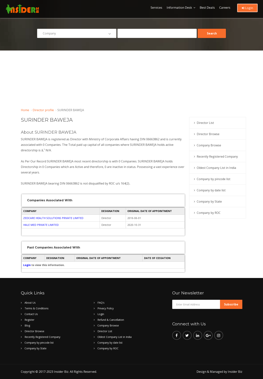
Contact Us (31, 314)
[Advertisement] (131, 78)
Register (29, 319)
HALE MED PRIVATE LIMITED (41, 225)
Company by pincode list (213, 179)
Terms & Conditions (37, 308)
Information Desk (179, 7)
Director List (205, 123)
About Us (30, 302)
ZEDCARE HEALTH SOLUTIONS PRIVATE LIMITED (53, 218)
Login (247, 8)
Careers (224, 7)
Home (25, 110)
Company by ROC (209, 213)
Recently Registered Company (217, 156)
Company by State (209, 201)
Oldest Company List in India (216, 168)
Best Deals (207, 7)
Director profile (43, 110)
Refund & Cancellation (110, 319)
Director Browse (208, 134)
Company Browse (209, 145)
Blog (27, 325)
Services (156, 7)
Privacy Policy (105, 308)
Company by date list (211, 190)
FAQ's (100, 302)
